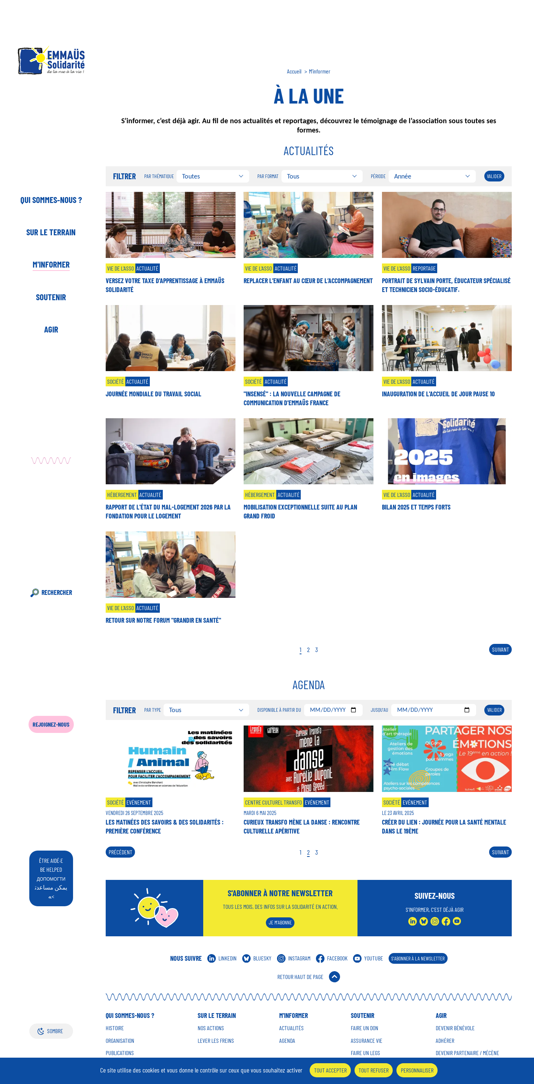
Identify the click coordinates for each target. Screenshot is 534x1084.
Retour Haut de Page (300, 976)
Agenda (287, 1040)
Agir (51, 329)
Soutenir (51, 297)
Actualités (291, 1028)
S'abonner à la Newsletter (418, 958)
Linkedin (227, 958)
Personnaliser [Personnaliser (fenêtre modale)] (417, 1070)
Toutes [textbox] (191, 176)
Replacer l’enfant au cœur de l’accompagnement (308, 280)
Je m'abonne (280, 922)
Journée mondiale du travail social (153, 394)
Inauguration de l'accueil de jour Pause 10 (438, 394)
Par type (152, 710)
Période (378, 176)
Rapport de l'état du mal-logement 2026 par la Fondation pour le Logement (168, 511)
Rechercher (57, 592)
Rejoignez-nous (51, 724)
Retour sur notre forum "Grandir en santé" (163, 620)
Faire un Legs (365, 1052)
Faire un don (364, 1028)
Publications (120, 1052)
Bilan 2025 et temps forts (416, 507)
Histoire (115, 1028)
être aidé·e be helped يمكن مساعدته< (51, 878)
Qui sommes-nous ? (51, 199)
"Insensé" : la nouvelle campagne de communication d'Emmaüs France (292, 398)
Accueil (294, 71)
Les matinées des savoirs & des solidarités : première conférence (165, 826)
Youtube (373, 958)
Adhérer (445, 1040)
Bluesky (262, 958)
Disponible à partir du (279, 710)
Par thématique (159, 176)
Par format (267, 176)
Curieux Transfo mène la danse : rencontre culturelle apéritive (302, 826)
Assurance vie (366, 1040)
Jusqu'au (379, 710)
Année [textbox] (402, 176)
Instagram (299, 958)
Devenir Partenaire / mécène (467, 1052)
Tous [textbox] (293, 176)
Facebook (337, 958)
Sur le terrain (51, 232)
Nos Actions (211, 1028)
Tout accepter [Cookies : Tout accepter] (330, 1070)
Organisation (120, 1040)
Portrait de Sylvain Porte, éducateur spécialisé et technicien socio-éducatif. (446, 285)
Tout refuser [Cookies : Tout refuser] (374, 1070)
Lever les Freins (216, 1040)
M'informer (51, 264)
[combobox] (213, 176)
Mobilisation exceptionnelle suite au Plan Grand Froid (300, 511)
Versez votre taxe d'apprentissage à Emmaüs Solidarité (165, 285)
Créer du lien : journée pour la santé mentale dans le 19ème (444, 826)
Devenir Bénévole (455, 1028)
